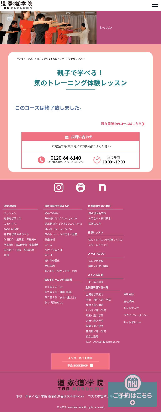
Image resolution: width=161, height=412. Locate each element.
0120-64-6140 (66, 158)
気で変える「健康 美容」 (59, 292)
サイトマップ (131, 308)
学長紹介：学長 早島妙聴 (19, 249)
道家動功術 (63, 223)
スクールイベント (98, 244)
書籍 (6, 255)
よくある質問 (95, 274)
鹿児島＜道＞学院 (96, 331)
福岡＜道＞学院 (94, 325)
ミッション (10, 213)
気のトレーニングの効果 (58, 279)
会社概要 (129, 301)
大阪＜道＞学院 (94, 320)
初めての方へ (52, 213)
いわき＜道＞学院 (96, 310)
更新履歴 (129, 294)
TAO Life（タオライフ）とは (61, 271)
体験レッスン (95, 232)
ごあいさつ (10, 223)
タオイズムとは (53, 249)
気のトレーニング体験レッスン (105, 239)
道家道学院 (10, 206)
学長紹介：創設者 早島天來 (20, 239)
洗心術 (58, 229)
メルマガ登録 (95, 261)
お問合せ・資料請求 (99, 218)
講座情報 (50, 239)
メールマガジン (96, 253)
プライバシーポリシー (136, 315)
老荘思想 (50, 265)
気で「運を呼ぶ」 (55, 302)
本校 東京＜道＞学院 (98, 299)
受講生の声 (94, 223)
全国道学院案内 (94, 294)
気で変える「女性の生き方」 (61, 297)
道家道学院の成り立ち (16, 234)
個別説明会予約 (97, 213)
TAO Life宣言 (11, 229)
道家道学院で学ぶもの (57, 206)
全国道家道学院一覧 (96, 287)
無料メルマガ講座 (98, 266)
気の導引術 (61, 218)
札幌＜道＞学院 (94, 305)
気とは (48, 255)
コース (48, 244)
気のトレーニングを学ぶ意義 (61, 234)
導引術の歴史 (52, 260)
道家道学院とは (12, 218)
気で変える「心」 (55, 287)
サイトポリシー (132, 322)
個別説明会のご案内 (99, 206)
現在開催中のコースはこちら (121, 124)
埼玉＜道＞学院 (94, 315)
